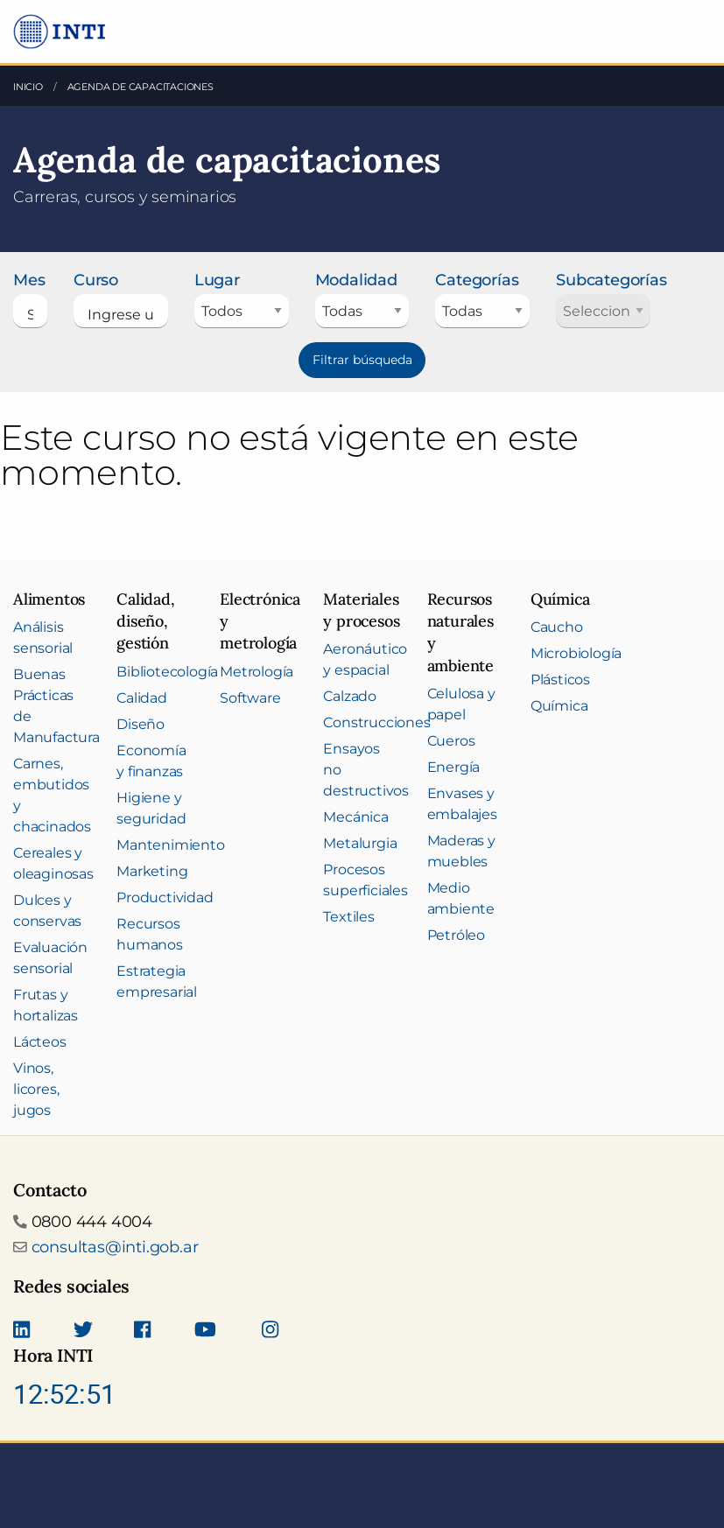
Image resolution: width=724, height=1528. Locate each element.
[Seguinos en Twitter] (83, 1331)
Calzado (349, 696)
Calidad (141, 698)
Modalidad (356, 280)
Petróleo (456, 935)
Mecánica (355, 817)
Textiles (348, 916)
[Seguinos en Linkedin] (21, 1331)
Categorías (476, 280)
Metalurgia (360, 843)
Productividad (164, 897)
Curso (96, 280)
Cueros (451, 740)
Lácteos (40, 1042)
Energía (454, 767)
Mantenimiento (170, 845)
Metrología (256, 671)
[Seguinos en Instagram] (270, 1331)
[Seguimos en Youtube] (205, 1331)
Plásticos (560, 679)
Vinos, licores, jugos (36, 1089)
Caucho (557, 627)
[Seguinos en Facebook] (142, 1331)
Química (559, 705)
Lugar (217, 280)
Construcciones (376, 722)
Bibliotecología (167, 671)
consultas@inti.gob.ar (115, 1247)
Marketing (151, 871)
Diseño (140, 724)
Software (250, 698)
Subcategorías (603, 280)
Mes (29, 280)
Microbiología (576, 653)
